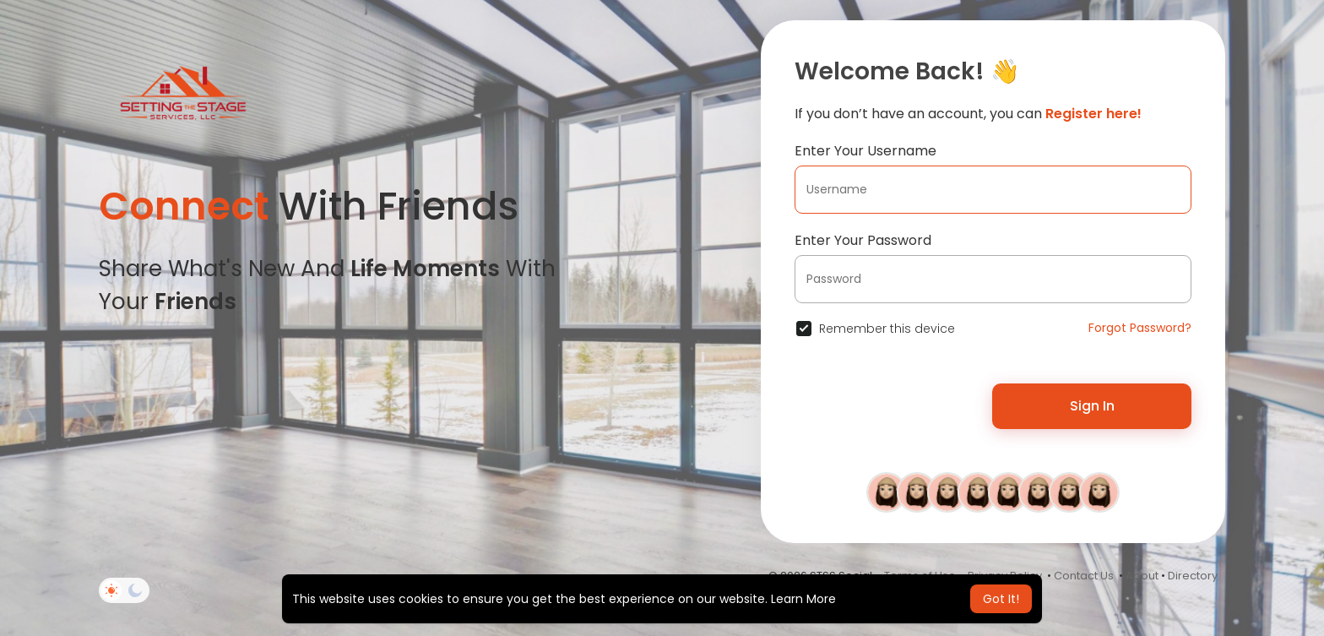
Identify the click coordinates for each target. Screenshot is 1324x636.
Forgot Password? (1139, 327)
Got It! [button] (1001, 598)
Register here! (1093, 113)
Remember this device (887, 328)
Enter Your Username (865, 150)
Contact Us (1084, 576)
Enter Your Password (863, 240)
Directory (1193, 576)
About (1142, 576)
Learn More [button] (803, 598)
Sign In (1092, 406)
